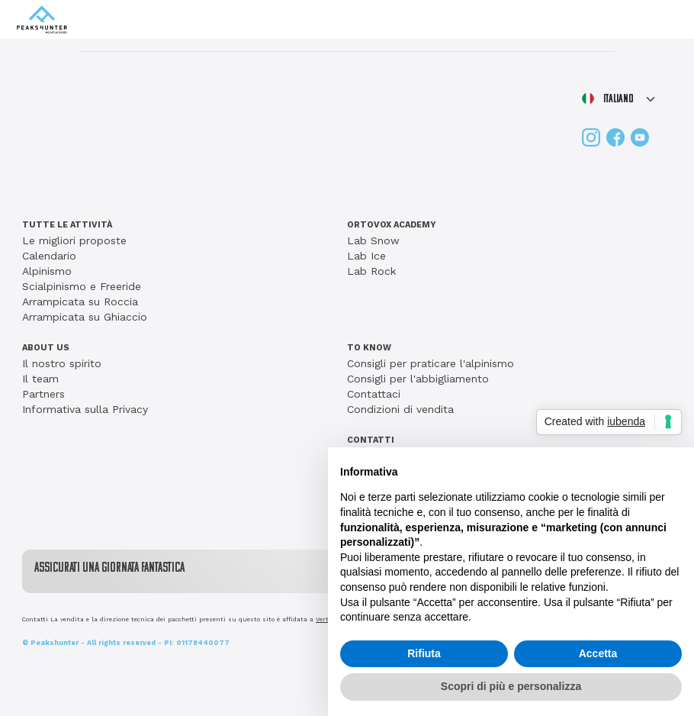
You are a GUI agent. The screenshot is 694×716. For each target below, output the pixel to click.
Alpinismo (47, 271)
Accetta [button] (598, 653)
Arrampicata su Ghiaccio (84, 317)
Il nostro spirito (61, 363)
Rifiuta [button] (424, 653)
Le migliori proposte (74, 240)
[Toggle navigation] (664, 19)
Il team (40, 379)
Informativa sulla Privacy (85, 409)
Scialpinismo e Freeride (81, 286)
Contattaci (373, 394)
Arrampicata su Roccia (80, 301)
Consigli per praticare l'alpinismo (430, 363)
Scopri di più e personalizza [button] (511, 686)
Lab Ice (366, 256)
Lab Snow (373, 240)
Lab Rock (371, 271)
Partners (43, 394)
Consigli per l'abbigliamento (418, 379)
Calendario (49, 256)
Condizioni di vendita (400, 409)
